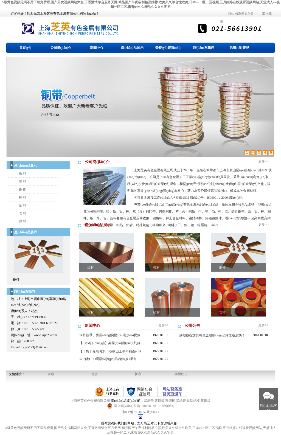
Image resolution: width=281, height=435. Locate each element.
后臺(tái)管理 (239, 48)
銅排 (23, 189)
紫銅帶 (149, 401)
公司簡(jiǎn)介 (61, 48)
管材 (23, 213)
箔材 (23, 205)
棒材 (23, 197)
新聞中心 (96, 48)
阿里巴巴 (181, 374)
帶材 (23, 181)
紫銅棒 (170, 401)
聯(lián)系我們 (203, 48)
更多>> (263, 161)
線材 (23, 221)
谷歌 (51, 374)
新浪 (137, 374)
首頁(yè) (25, 48)
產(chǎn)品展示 (132, 48)
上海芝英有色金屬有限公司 (91, 401)
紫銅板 (159, 401)
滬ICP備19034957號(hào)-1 (140, 412)
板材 (23, 173)
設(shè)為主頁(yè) (240, 13)
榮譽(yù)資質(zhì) (168, 48)
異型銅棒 (193, 401)
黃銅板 (205, 401)
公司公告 (192, 326)
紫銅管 (181, 401)
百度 (94, 374)
